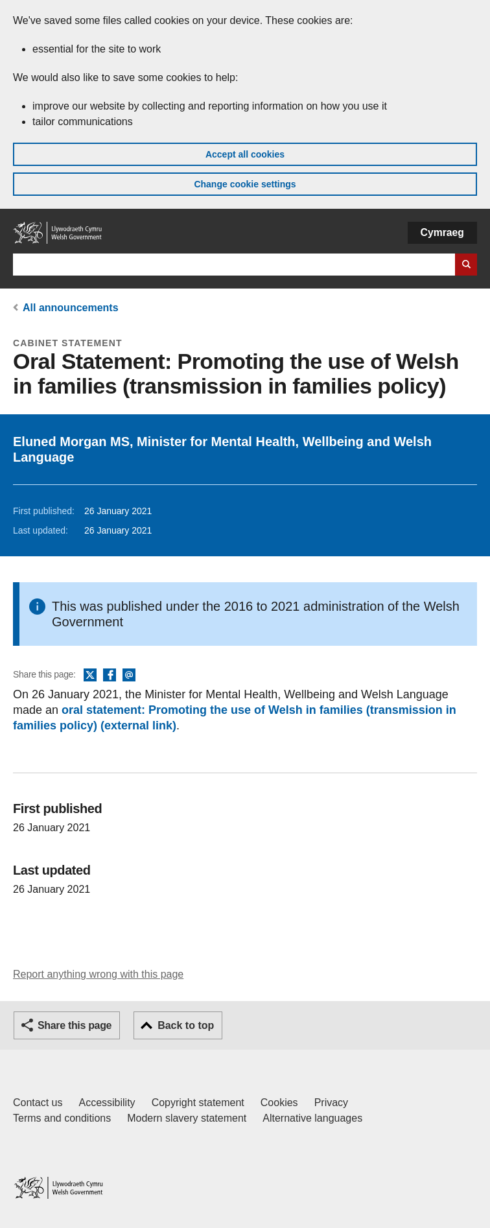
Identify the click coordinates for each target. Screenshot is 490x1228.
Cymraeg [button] (442, 232)
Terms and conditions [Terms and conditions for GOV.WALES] (62, 1118)
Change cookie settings (245, 184)
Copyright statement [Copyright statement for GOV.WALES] (198, 1102)
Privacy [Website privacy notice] (331, 1102)
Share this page (74, 1025)
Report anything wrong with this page (98, 974)
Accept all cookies (245, 154)
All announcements (71, 307)
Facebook (109, 675)
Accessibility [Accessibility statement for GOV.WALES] (106, 1102)
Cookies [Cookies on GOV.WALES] (279, 1102)
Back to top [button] (186, 1025)
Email (128, 675)
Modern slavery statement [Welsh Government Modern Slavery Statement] (186, 1118)
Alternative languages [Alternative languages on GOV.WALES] (312, 1118)
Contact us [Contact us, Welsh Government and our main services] (37, 1102)
